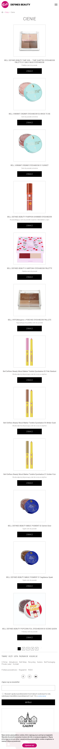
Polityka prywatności (9, 670)
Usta (16, 656)
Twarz (4, 656)
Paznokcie (23, 656)
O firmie (4, 662)
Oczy (7, 12)
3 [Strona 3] (27, 649)
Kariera (39, 662)
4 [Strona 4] (32, 649)
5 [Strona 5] (36, 649)
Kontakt (16, 664)
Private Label (6, 664)
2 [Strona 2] (23, 649)
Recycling (31, 662)
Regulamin (23, 670)
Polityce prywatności (13, 741)
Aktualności (13, 662)
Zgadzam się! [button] (29, 745)
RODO (30, 670)
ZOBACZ (29, 71)
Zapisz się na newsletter (11, 682)
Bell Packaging (49, 662)
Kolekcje (33, 656)
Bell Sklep (23, 662)
